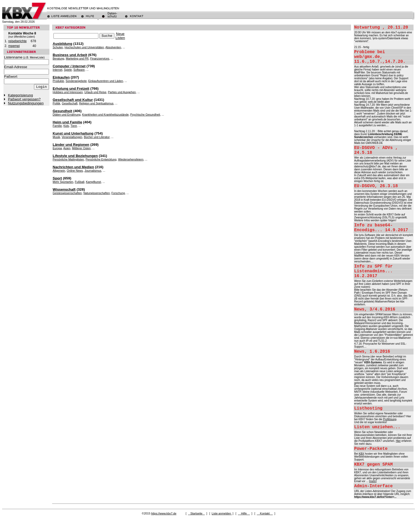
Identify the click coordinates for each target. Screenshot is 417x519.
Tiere (74, 125)
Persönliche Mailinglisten (68, 159)
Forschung (118, 193)
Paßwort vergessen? (24, 99)
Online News (75, 170)
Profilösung (389, 419)
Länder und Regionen (71, 145)
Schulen (58, 47)
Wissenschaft (64, 189)
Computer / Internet (69, 66)
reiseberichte (17, 41)
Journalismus (92, 170)
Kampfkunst (93, 181)
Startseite (196, 513)
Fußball (79, 181)
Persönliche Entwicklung (101, 159)
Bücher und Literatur (97, 137)
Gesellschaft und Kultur (73, 100)
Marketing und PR (77, 58)
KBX (361, 453)
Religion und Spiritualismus (96, 103)
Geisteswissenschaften (67, 193)
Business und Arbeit (70, 55)
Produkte (58, 80)
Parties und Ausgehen (122, 92)
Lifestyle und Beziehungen (75, 156)
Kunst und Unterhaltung (73, 133)
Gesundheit (62, 111)
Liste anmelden (222, 513)
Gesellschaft (70, 103)
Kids (66, 125)
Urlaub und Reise (95, 92)
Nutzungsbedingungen (26, 103)
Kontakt (265, 513)
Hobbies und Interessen (68, 92)
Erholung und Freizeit (71, 88)
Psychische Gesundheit (145, 114)
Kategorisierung (20, 95)
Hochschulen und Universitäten (84, 47)
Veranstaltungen (72, 137)
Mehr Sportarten (63, 181)
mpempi (14, 46)
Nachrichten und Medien (73, 167)
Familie (57, 125)
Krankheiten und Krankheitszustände (105, 114)
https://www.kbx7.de (163, 513)
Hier (398, 440)
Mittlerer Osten (81, 148)
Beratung (58, 58)
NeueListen (120, 36)
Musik (56, 137)
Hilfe (244, 513)
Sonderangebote (76, 80)
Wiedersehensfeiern (131, 159)
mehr (373, 481)
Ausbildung (62, 44)
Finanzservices (99, 58)
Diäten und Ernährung (66, 114)
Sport (57, 178)
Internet (57, 69)
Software (79, 69)
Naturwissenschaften (96, 193)
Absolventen (113, 47)
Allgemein (59, 170)
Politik (56, 103)
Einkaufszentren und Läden (105, 80)
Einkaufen (61, 77)
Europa (57, 148)
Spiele (68, 69)
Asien (67, 148)
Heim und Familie (67, 122)
